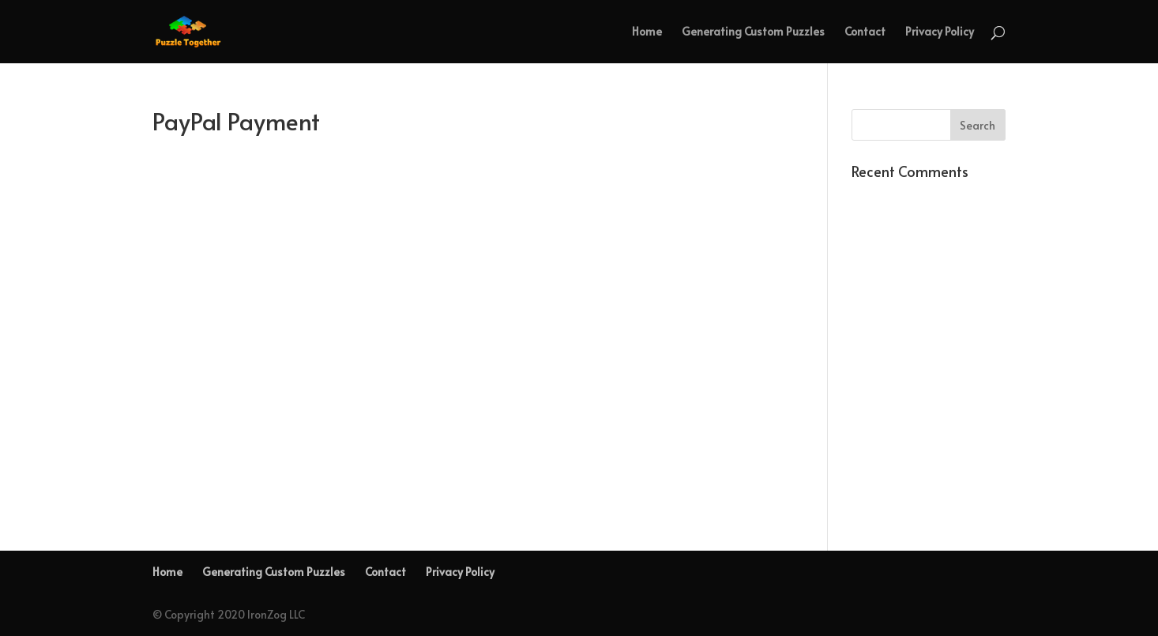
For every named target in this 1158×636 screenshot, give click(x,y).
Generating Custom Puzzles (753, 32)
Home (647, 32)
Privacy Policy (939, 32)
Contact (864, 32)
